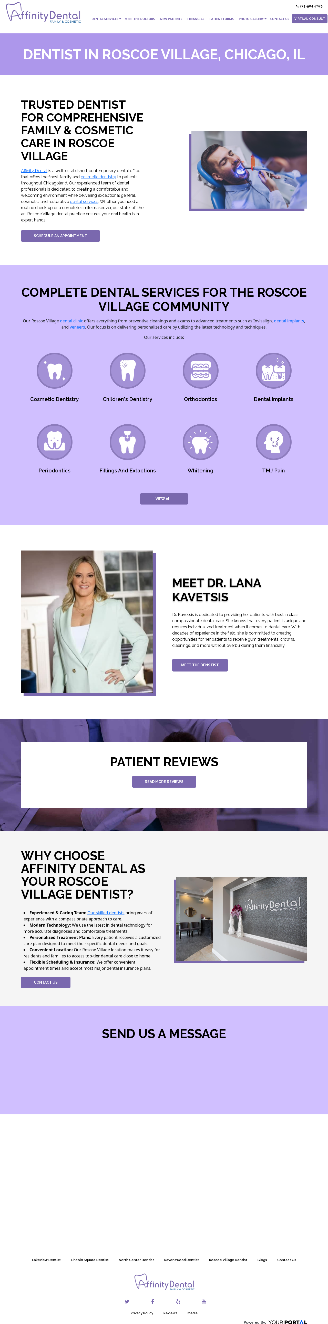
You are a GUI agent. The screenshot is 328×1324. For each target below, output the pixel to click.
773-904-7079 (309, 6)
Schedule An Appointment (60, 236)
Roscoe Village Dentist (228, 1260)
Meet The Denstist (200, 665)
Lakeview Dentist (46, 1260)
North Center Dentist (136, 1260)
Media (193, 1313)
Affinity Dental (34, 170)
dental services (84, 201)
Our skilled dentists (106, 913)
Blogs (262, 1260)
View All (164, 499)
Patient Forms (222, 19)
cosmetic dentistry (98, 176)
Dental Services (104, 19)
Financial (195, 19)
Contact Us (279, 19)
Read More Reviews (164, 782)
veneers (77, 327)
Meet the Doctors (140, 19)
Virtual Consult (309, 19)
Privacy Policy (142, 1313)
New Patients (171, 19)
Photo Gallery (251, 19)
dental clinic (71, 321)
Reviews (170, 1313)
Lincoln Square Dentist (90, 1260)
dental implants (289, 321)
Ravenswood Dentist (181, 1260)
